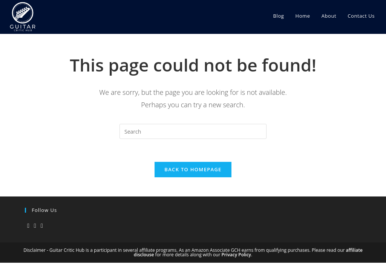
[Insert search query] (193, 131)
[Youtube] (42, 225)
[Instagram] (35, 225)
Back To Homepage (192, 169)
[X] (28, 225)
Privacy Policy (236, 254)
